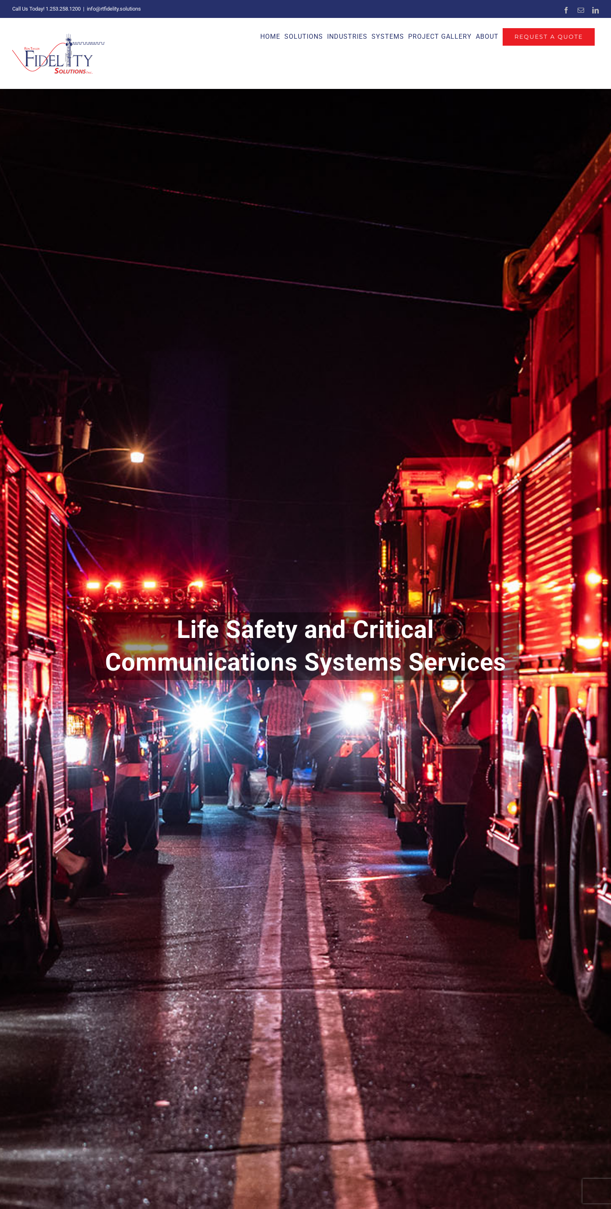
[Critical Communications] (305, 649)
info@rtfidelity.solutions (114, 9)
